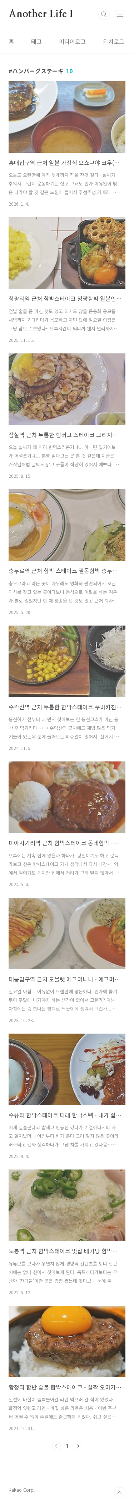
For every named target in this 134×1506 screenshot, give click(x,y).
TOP (119, 1492)
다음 (78, 1446)
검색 (104, 14)
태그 (36, 41)
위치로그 (113, 41)
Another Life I (41, 14)
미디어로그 (72, 41)
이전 (56, 1446)
